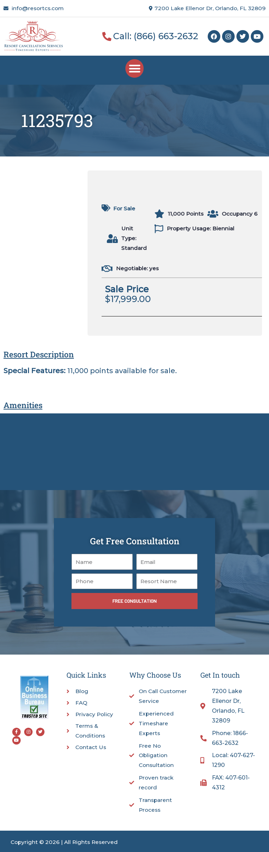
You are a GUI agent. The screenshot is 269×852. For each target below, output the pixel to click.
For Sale (124, 208)
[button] (134, 68)
